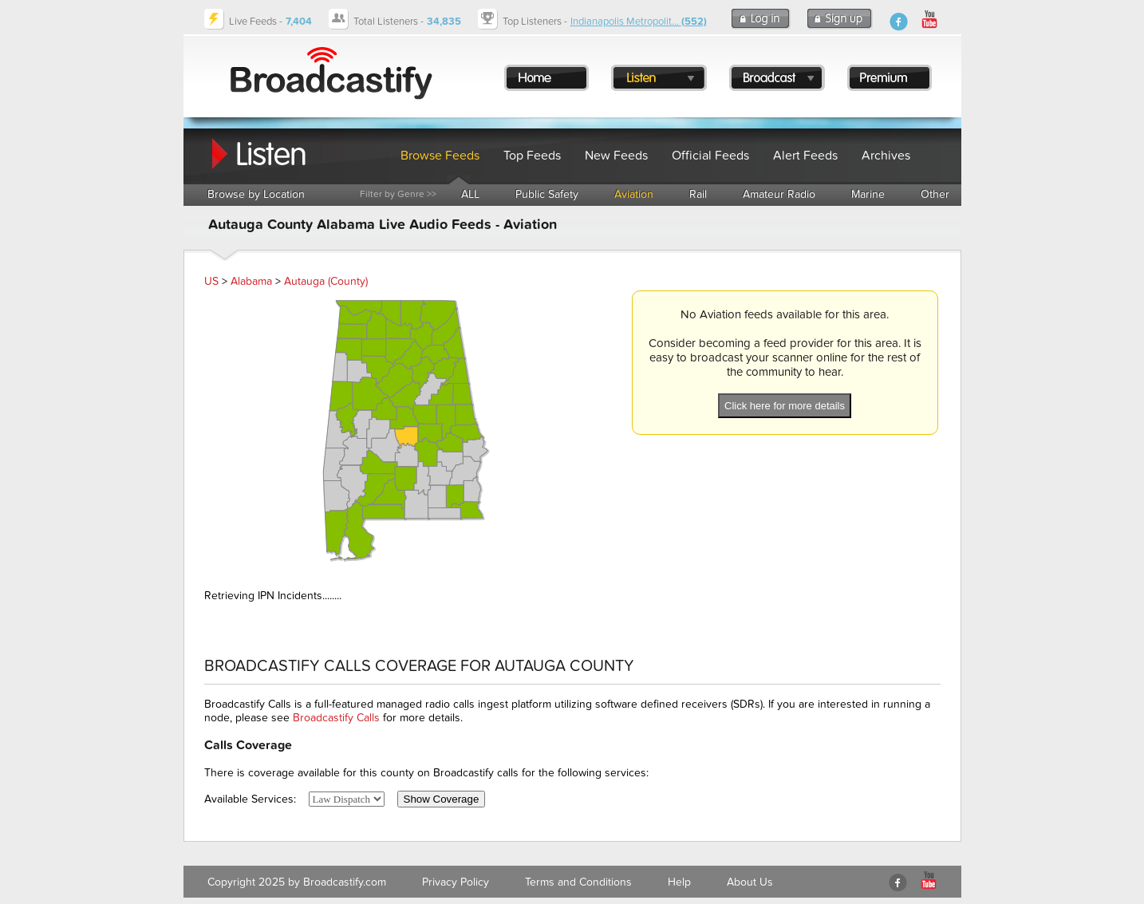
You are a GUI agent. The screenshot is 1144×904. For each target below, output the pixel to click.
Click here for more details (784, 406)
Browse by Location (256, 194)
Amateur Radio (779, 194)
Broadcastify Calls (336, 717)
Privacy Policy (455, 882)
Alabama (251, 281)
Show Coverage (441, 799)
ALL (470, 194)
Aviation (633, 194)
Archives (886, 156)
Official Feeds (710, 156)
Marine (868, 194)
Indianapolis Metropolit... (638, 21)
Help (679, 882)
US (211, 281)
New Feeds (616, 156)
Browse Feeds (439, 156)
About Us (750, 882)
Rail (698, 194)
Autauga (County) (326, 281)
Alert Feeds (805, 156)
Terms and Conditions (578, 882)
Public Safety (546, 194)
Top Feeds (532, 156)
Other (935, 194)
